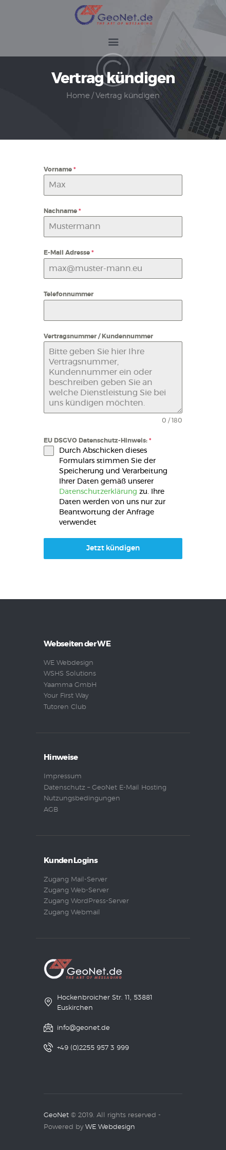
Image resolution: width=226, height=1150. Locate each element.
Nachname (62, 211)
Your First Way (66, 696)
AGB (51, 810)
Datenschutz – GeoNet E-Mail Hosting (105, 787)
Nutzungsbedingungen (82, 798)
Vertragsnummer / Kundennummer (98, 336)
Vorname (60, 169)
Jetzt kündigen (113, 548)
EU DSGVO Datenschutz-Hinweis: (98, 440)
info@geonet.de (83, 1028)
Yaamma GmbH (70, 685)
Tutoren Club (65, 707)
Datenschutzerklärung (98, 491)
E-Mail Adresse (69, 253)
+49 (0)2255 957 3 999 (93, 1048)
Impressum (63, 776)
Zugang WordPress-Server (86, 901)
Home (77, 96)
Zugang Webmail (72, 912)
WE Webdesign (68, 663)
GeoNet (56, 1115)
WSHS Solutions (70, 673)
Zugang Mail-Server (75, 879)
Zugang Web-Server (76, 890)
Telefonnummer (68, 294)
